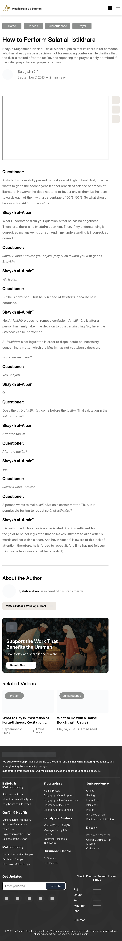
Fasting (90, 795)
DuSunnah (50, 858)
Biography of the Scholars (59, 809)
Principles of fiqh (95, 814)
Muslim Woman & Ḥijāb (57, 825)
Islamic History (52, 790)
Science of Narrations (14, 824)
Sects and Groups (12, 859)
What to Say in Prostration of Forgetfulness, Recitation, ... (25, 720)
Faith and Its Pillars (13, 794)
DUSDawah (51, 863)
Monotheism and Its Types (17, 799)
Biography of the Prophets (59, 795)
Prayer (90, 809)
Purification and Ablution (100, 819)
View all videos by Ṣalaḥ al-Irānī (29, 606)
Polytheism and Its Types (16, 804)
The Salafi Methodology (16, 864)
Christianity (92, 848)
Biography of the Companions (61, 800)
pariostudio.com (79, 933)
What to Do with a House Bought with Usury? (77, 720)
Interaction (92, 800)
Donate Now (21, 665)
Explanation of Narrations (16, 819)
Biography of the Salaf (56, 805)
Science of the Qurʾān (14, 838)
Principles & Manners (98, 835)
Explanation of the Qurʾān (16, 834)
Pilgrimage (92, 805)
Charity (90, 790)
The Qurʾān (8, 829)
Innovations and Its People (17, 854)
